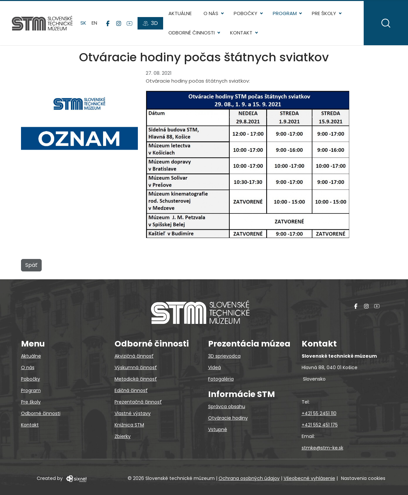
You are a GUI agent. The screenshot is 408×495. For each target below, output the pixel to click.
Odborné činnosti (191, 32)
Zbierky (123, 436)
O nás (211, 13)
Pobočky (245, 13)
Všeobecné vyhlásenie (309, 478)
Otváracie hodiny (228, 418)
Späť (31, 265)
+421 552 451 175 (320, 425)
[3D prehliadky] (150, 23)
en (94, 22)
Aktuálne (180, 13)
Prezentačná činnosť (138, 402)
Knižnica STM (129, 425)
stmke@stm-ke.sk (322, 448)
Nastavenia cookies (363, 478)
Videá (214, 367)
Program (285, 13)
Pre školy (324, 13)
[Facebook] (108, 23)
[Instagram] (118, 23)
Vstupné (217, 429)
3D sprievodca (224, 356)
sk (83, 22)
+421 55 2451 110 (319, 413)
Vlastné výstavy (133, 413)
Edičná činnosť (131, 390)
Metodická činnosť (136, 379)
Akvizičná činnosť (134, 356)
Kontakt (241, 32)
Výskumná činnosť (136, 367)
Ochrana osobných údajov (249, 478)
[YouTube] (129, 23)
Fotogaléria (221, 379)
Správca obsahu (226, 406)
